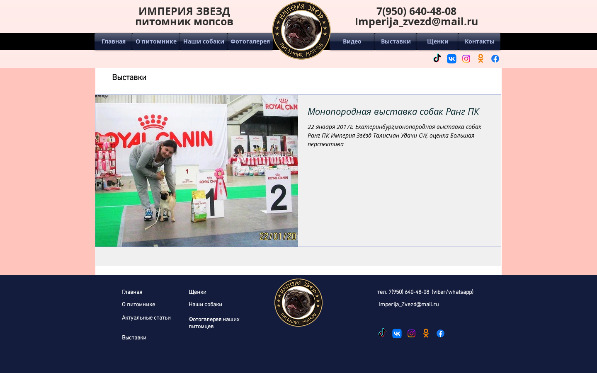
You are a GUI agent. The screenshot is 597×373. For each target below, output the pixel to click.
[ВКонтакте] (452, 58)
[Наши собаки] (204, 41)
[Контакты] (479, 41)
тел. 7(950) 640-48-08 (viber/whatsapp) (425, 292)
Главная (132, 292)
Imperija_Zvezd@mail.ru (409, 304)
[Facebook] (495, 58)
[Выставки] (396, 41)
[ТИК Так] (437, 58)
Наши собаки (205, 304)
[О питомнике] (156, 41)
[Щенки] (438, 41)
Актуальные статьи (146, 318)
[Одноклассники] (481, 58)
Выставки (134, 338)
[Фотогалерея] (250, 41)
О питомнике (138, 304)
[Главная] (113, 41)
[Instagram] (466, 58)
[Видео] (352, 41)
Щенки (197, 292)
